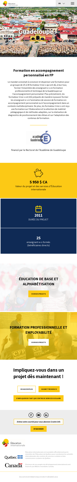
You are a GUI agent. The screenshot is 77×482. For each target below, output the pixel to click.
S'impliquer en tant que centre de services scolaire (38, 398)
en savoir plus (26, 389)
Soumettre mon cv (49, 389)
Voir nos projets (38, 294)
